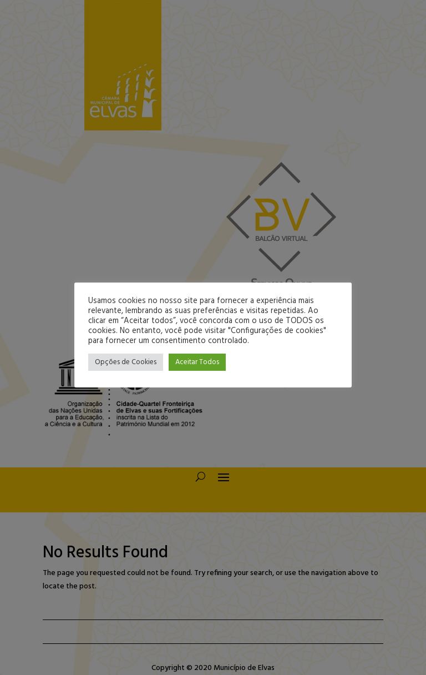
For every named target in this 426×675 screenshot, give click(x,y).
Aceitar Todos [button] (197, 362)
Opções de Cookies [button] (125, 362)
